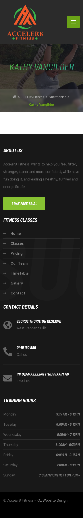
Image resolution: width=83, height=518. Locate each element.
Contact (18, 292)
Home (16, 233)
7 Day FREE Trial (24, 203)
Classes (17, 243)
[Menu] (73, 22)
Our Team (19, 263)
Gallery (17, 283)
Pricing (17, 253)
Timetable (20, 273)
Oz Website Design (52, 500)
